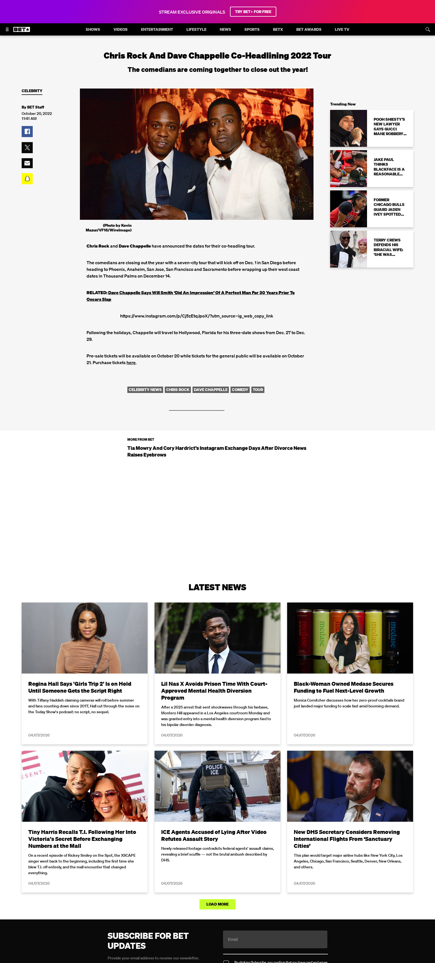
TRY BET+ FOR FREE (253, 11)
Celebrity (32, 91)
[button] (27, 131)
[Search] (428, 29)
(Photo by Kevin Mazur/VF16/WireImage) (108, 228)
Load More (217, 904)
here (131, 362)
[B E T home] (21, 32)
